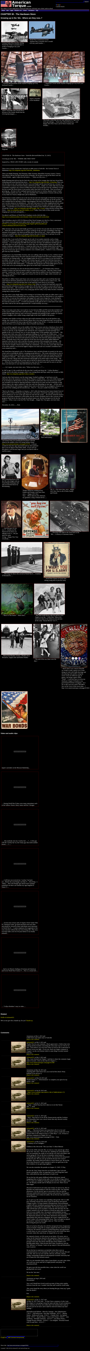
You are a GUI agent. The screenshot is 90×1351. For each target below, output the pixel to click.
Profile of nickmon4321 (7, 1017)
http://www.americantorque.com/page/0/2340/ (41, 1062)
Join (7, 10)
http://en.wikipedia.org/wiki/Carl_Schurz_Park (21, 284)
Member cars (18, 10)
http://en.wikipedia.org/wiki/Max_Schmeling (43, 182)
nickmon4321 (30, 1042)
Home (3, 10)
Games (25, 10)
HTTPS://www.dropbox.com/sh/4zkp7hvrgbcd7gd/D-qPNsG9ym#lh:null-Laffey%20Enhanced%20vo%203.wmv (24, 224)
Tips (37, 10)
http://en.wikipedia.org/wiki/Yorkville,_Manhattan (24, 170)
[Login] (3, 1338)
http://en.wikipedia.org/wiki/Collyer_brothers (20, 374)
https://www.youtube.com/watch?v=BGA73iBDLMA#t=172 (46, 1092)
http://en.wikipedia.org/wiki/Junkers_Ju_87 (20, 210)
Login (11, 10)
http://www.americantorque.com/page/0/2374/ (16, 444)
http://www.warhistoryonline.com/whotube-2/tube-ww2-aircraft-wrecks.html (25, 217)
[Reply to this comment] (33, 1039)
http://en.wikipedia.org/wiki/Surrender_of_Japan (30, 236)
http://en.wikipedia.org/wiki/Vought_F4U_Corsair (29, 208)
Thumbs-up (29, 1020)
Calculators (31, 10)
